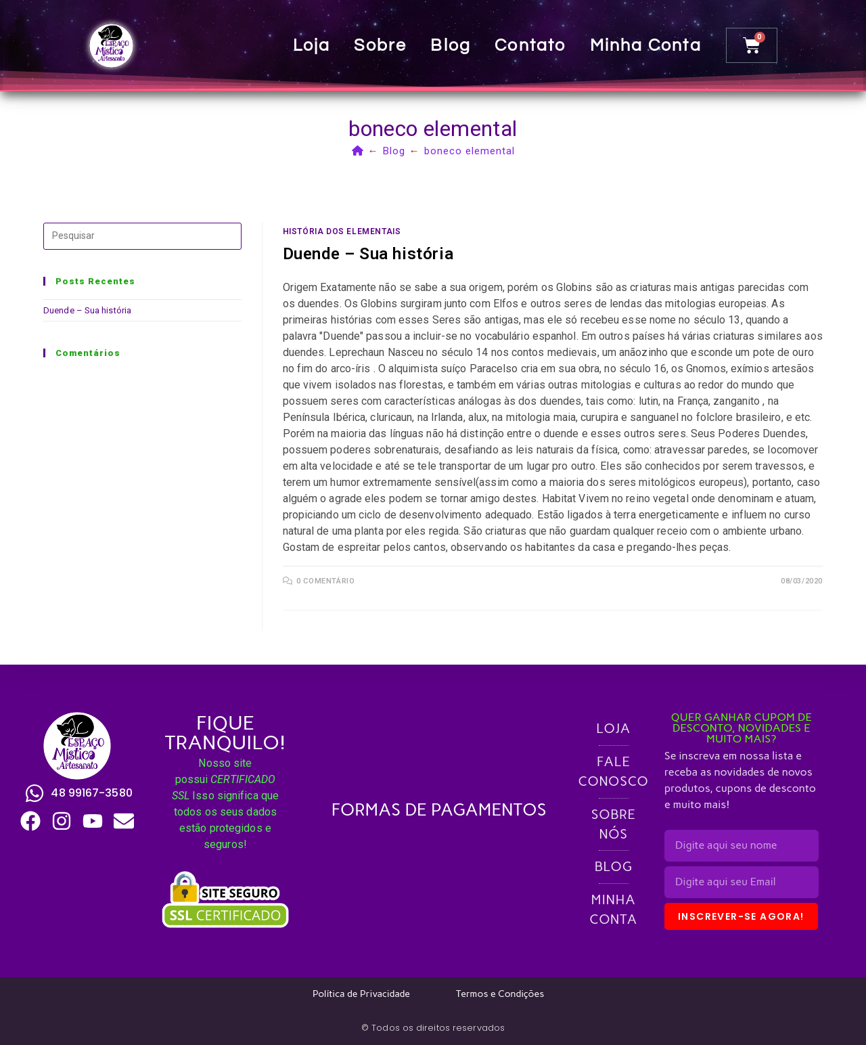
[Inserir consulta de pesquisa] (142, 236)
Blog (452, 45)
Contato (532, 45)
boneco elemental (469, 151)
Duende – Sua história (368, 253)
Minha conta (647, 45)
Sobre (382, 45)
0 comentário (325, 581)
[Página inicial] (358, 151)
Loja (313, 45)
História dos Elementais (342, 231)
